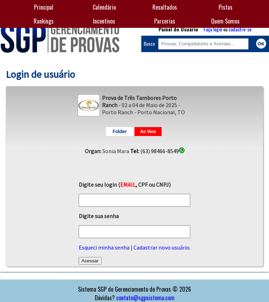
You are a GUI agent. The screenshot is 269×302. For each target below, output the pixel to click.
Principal (43, 7)
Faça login (213, 29)
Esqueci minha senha (104, 247)
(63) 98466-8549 (157, 151)
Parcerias (164, 21)
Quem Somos (225, 21)
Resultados (164, 7)
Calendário (104, 7)
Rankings (44, 21)
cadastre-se (240, 29)
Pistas (226, 7)
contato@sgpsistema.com (145, 297)
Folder (120, 131)
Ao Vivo (148, 131)
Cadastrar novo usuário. (162, 247)
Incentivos (104, 21)
